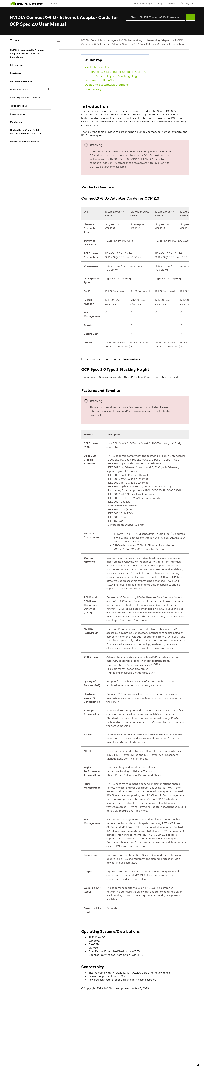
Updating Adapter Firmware (25, 97)
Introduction (176, 44)
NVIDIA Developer (142, 3)
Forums (169, 3)
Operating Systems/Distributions (107, 84)
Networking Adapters (159, 40)
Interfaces (15, 73)
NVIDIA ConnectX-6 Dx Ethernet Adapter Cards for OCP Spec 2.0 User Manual (27, 53)
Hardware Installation (21, 81)
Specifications (131, 359)
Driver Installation (19, 89)
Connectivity (93, 89)
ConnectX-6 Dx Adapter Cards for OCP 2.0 (117, 72)
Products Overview (97, 67)
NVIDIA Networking (130, 40)
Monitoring (16, 122)
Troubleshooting (18, 105)
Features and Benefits (99, 80)
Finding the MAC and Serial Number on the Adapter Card (25, 132)
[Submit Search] (190, 17)
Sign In (188, 3)
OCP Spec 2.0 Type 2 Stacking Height (114, 76)
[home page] (19, 3)
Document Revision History (24, 141)
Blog (158, 3)
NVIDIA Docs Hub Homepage (98, 40)
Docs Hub (36, 3)
